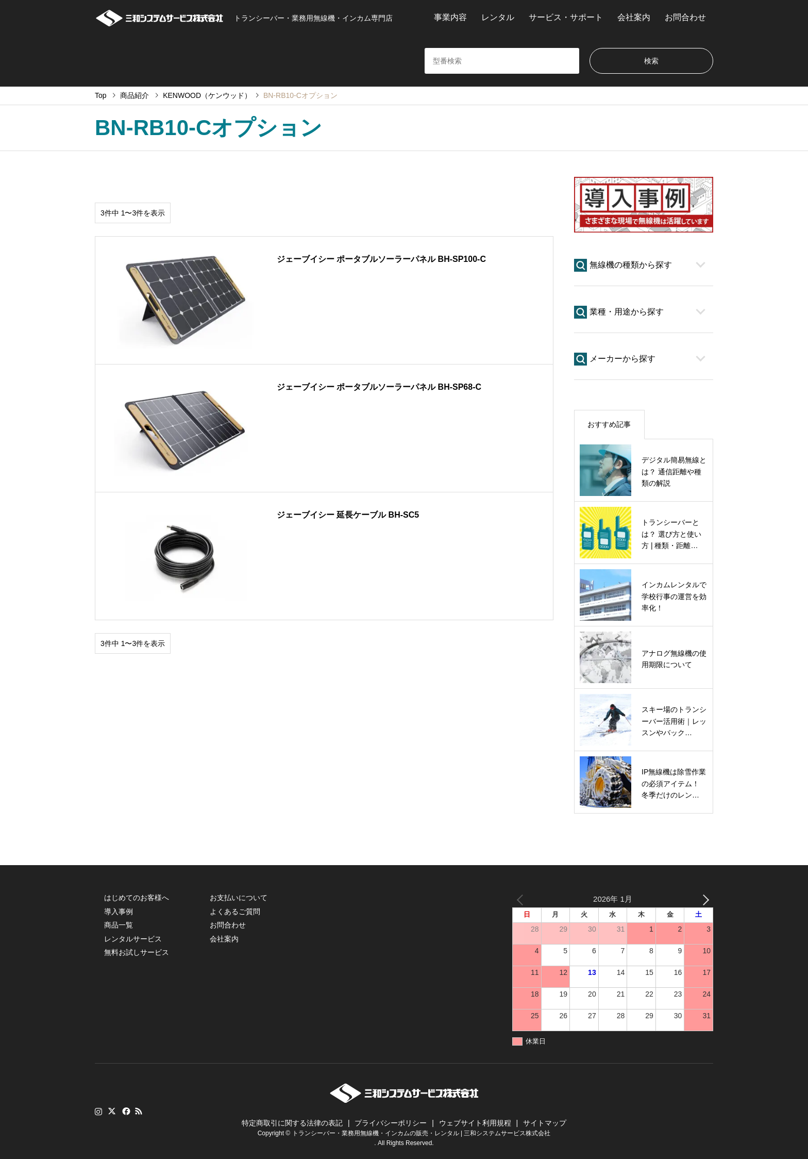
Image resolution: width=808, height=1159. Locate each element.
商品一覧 (118, 925)
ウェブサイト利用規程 (475, 1123)
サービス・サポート (566, 17)
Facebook (125, 1111)
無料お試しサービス (136, 952)
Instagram (98, 1111)
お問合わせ (685, 17)
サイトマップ (544, 1123)
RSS (138, 1111)
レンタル (497, 17)
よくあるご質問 (235, 911)
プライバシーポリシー (391, 1123)
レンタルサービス (133, 939)
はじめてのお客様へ (136, 897)
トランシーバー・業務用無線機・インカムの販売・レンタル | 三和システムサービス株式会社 (421, 1132)
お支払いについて (238, 897)
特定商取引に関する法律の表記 (292, 1123)
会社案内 (633, 17)
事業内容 (450, 17)
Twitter (111, 1111)
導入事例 (118, 911)
